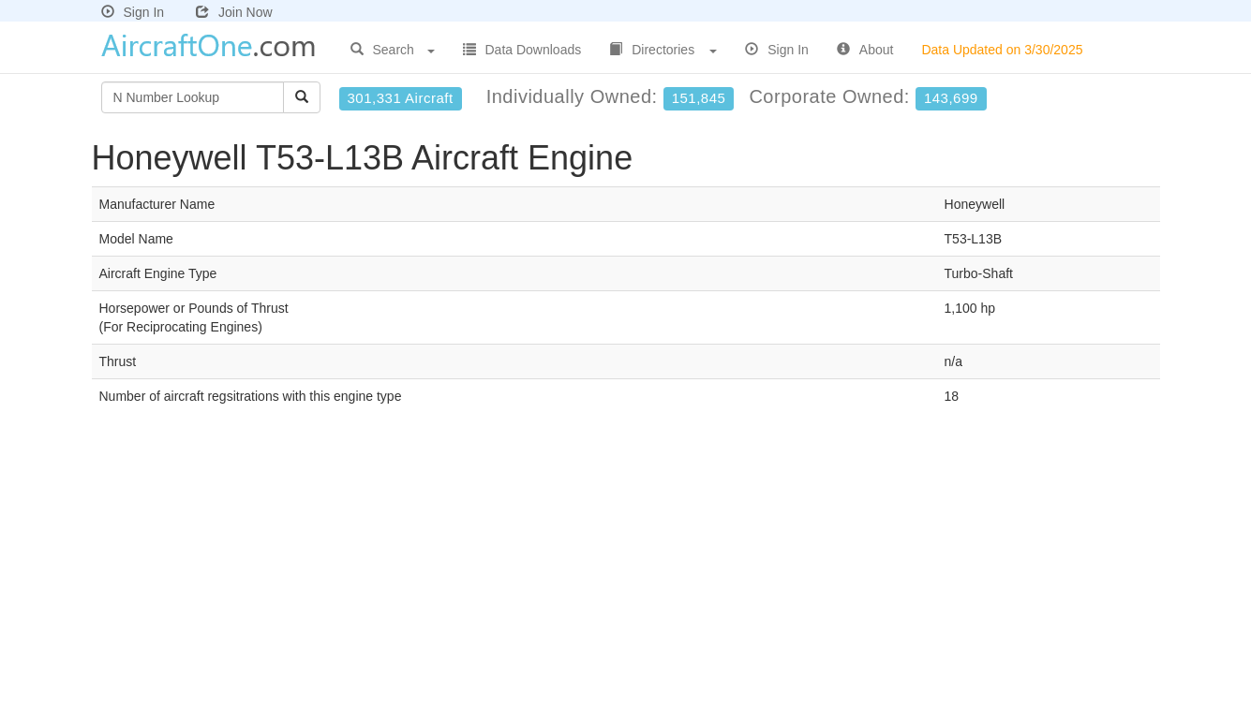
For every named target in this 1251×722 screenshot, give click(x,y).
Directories (663, 49)
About (865, 49)
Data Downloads (522, 49)
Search (392, 49)
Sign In (133, 12)
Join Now (234, 12)
